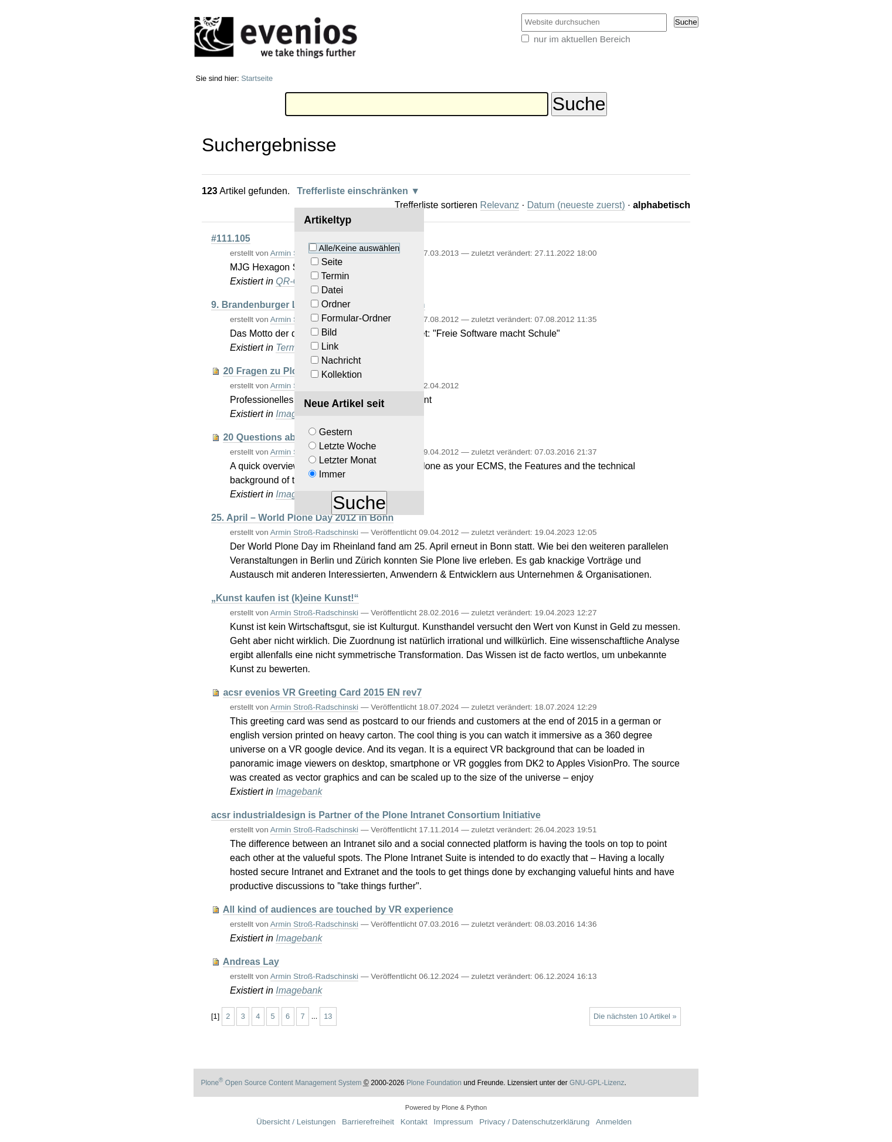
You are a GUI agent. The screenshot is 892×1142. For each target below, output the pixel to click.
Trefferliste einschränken (352, 191)
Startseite (257, 78)
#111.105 (230, 238)
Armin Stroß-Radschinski (314, 532)
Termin (335, 276)
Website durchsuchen (520, 12)
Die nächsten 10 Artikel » (635, 1016)
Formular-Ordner (356, 318)
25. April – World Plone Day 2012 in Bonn (302, 518)
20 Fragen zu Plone (265, 371)
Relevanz (500, 205)
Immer (332, 474)
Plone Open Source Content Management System (281, 1083)
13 (328, 1016)
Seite (331, 262)
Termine (292, 348)
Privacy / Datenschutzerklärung (534, 1121)
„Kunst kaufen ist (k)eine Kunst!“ (285, 598)
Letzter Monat (348, 460)
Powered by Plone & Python (446, 1107)
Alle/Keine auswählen (359, 248)
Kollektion (341, 374)
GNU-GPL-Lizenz (596, 1083)
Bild (329, 332)
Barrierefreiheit (368, 1121)
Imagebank (299, 792)
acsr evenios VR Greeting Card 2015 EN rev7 (322, 692)
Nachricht (341, 360)
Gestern (335, 432)
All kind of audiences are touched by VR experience (338, 909)
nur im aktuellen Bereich (582, 39)
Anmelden (614, 1121)
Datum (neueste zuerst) (576, 205)
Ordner (336, 304)
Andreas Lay (251, 962)
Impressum (453, 1121)
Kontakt (414, 1121)
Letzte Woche (348, 446)
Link (329, 346)
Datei (332, 290)
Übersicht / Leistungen (295, 1121)
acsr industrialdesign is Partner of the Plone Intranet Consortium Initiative (376, 815)
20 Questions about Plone (280, 437)
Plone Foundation (434, 1083)
